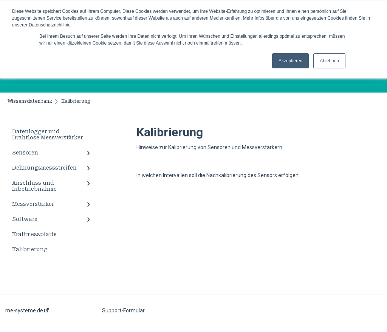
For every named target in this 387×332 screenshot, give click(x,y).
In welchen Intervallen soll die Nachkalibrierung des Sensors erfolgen (217, 175)
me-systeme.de (27, 310)
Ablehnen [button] (329, 60)
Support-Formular (123, 310)
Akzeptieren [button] (290, 60)
